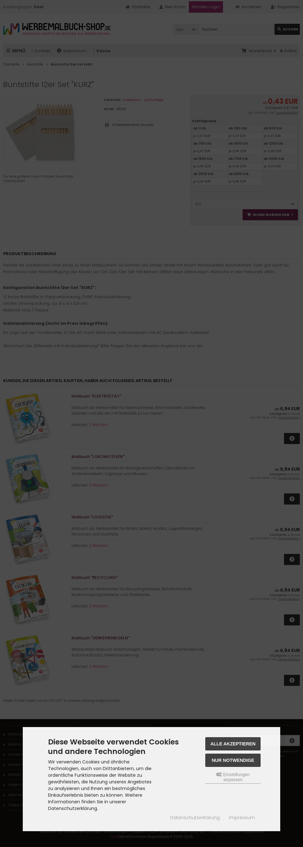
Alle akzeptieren (233, 743)
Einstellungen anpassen (233, 777)
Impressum (242, 817)
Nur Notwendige (233, 760)
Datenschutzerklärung (195, 817)
